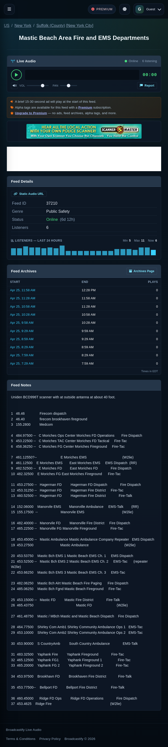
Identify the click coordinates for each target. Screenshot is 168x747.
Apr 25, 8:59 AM (22, 339)
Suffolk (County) (50, 25)
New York (22, 25)
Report (147, 85)
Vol (22, 85)
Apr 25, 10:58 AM (22, 306)
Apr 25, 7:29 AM (22, 363)
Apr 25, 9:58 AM (22, 322)
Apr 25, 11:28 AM (22, 298)
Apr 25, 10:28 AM (22, 314)
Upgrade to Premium (31, 113)
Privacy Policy (50, 739)
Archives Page (141, 271)
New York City (79, 25)
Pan (55, 85)
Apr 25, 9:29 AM (22, 331)
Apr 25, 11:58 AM (22, 290)
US (7, 25)
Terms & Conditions (21, 739)
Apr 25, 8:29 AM (22, 347)
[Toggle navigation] (9, 9)
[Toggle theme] (124, 9)
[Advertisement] (84, 159)
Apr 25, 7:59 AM (22, 355)
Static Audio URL (29, 194)
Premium (85, 107)
